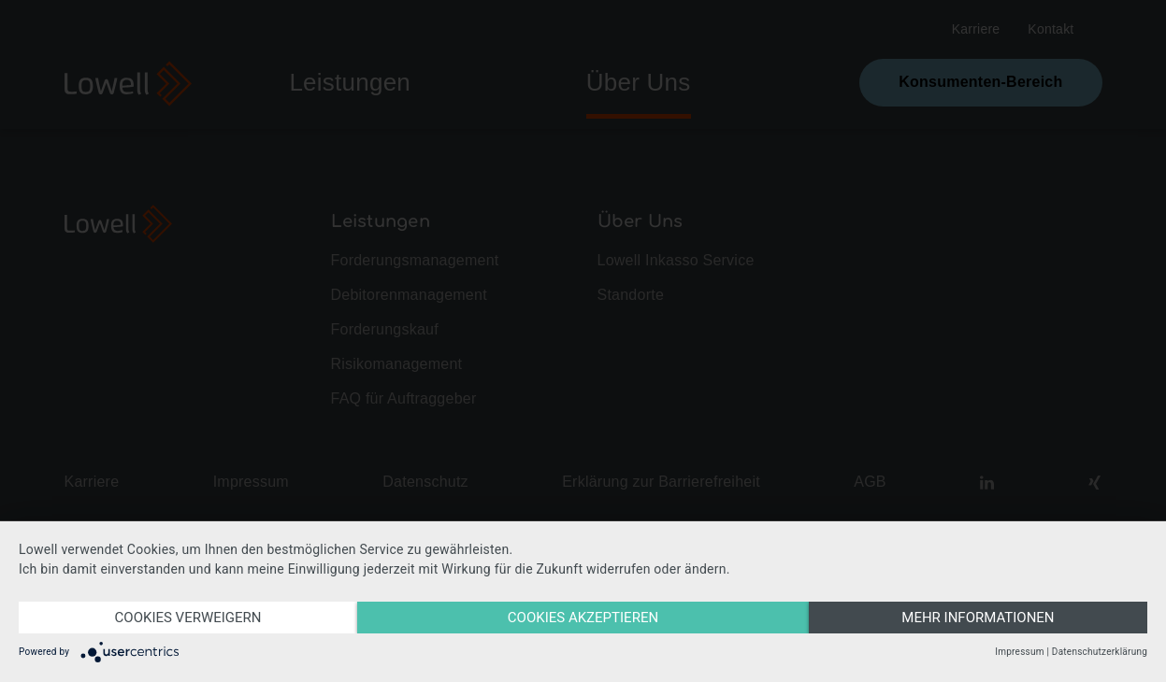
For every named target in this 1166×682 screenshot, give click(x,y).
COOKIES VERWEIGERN (188, 617)
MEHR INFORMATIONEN (977, 617)
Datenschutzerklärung (1099, 651)
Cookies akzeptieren (583, 617)
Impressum (1019, 651)
